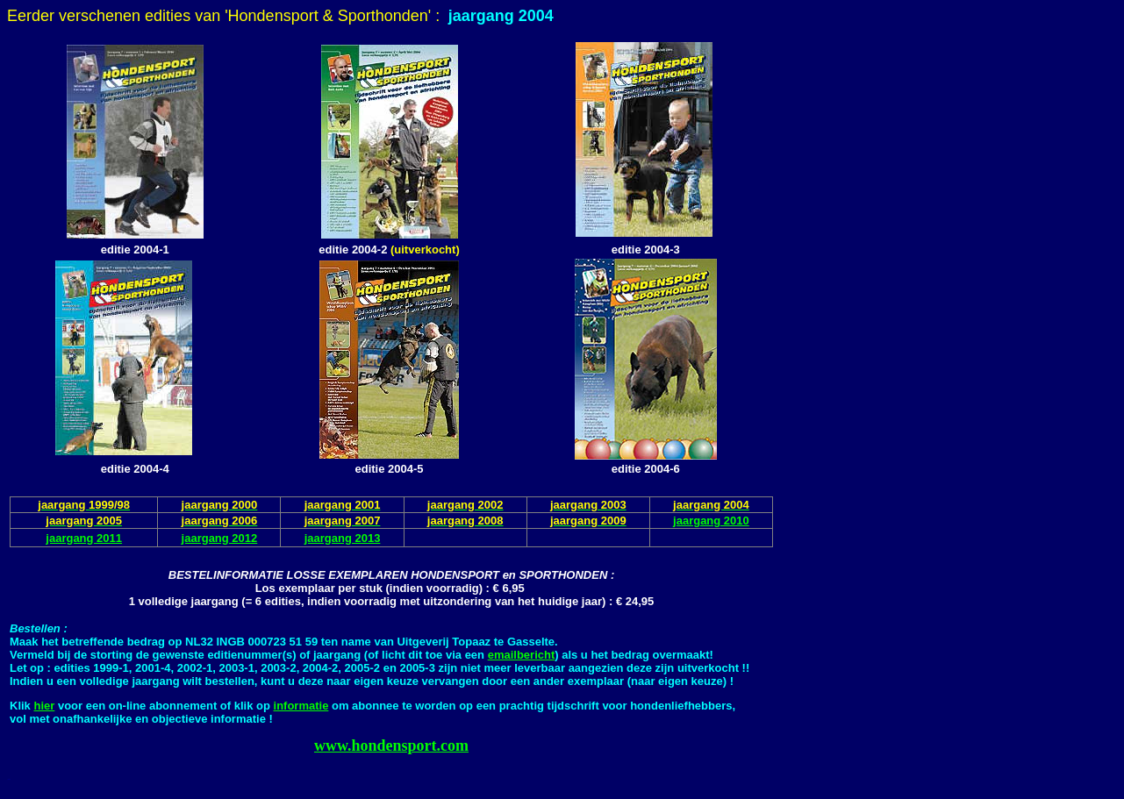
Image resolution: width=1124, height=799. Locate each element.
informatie (301, 705)
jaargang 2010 (711, 520)
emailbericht (521, 654)
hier (43, 705)
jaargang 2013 (342, 538)
